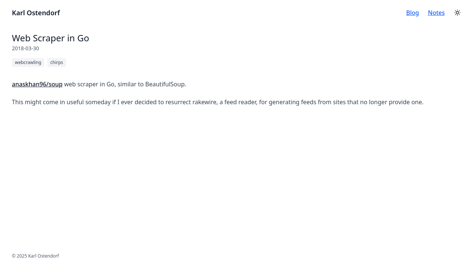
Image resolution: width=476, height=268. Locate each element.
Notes (436, 13)
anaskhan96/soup (37, 84)
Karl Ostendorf (36, 12)
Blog (412, 13)
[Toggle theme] (457, 12)
